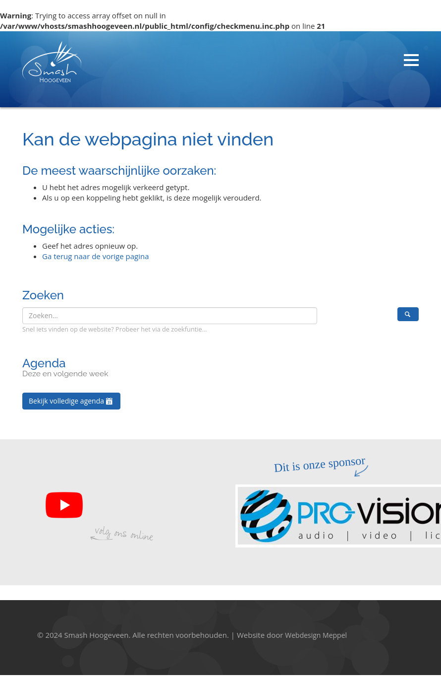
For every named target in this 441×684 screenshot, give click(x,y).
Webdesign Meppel (316, 635)
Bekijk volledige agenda (71, 401)
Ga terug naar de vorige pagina (95, 256)
